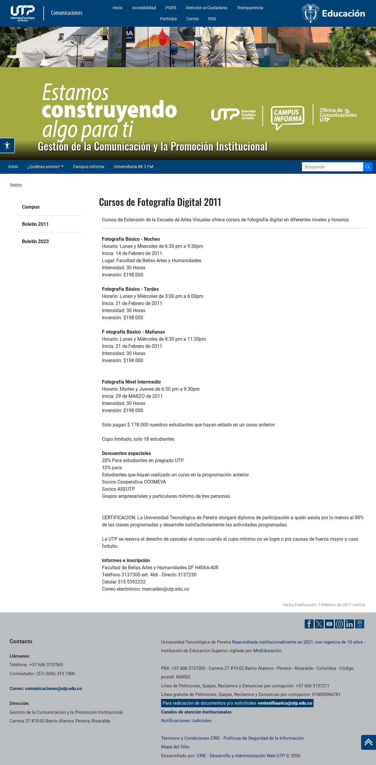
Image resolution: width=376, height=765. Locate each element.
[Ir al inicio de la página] (368, 742)
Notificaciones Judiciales (186, 720)
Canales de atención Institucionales (196, 712)
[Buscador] (367, 166)
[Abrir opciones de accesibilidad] (7, 145)
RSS (212, 18)
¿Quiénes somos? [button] (44, 166)
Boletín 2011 (35, 224)
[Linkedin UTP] (349, 623)
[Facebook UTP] (309, 623)
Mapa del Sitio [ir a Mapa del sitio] (175, 747)
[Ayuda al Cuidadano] (359, 623)
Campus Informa (88, 166)
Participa (168, 18)
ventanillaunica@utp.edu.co (285, 703)
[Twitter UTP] (319, 623)
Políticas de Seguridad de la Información (264, 738)
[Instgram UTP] (339, 623)
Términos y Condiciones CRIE (190, 738)
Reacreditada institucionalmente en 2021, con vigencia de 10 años (297, 642)
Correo (192, 18)
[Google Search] (332, 166)
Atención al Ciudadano (206, 7)
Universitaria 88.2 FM (133, 166)
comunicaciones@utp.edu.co (53, 688)
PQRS (171, 7)
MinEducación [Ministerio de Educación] (267, 650)
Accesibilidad (144, 7)
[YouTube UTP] (329, 623)
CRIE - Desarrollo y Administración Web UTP (241, 755)
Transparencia (250, 7)
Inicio (117, 7)
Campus (31, 207)
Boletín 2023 (35, 241)
